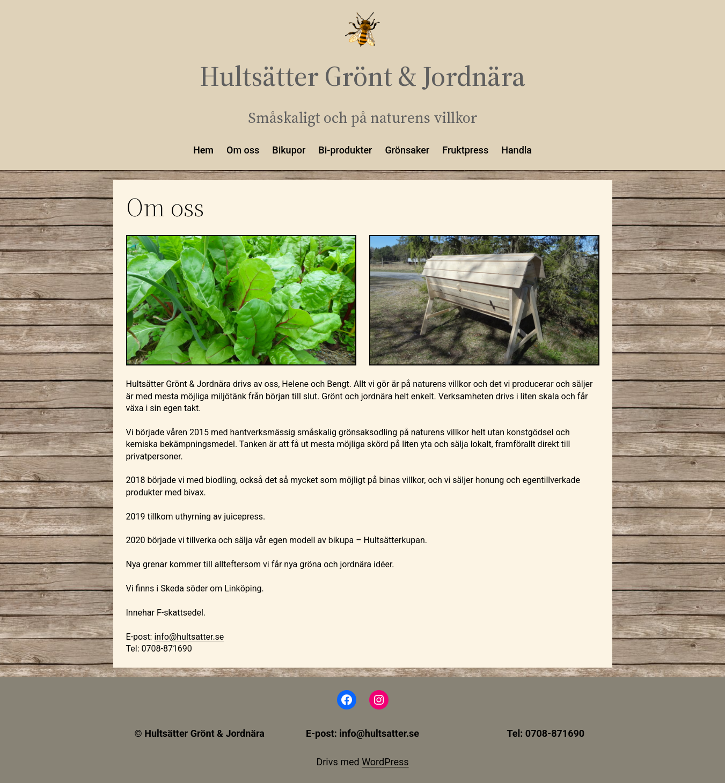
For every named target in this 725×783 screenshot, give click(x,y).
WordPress (385, 761)
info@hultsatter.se (189, 637)
